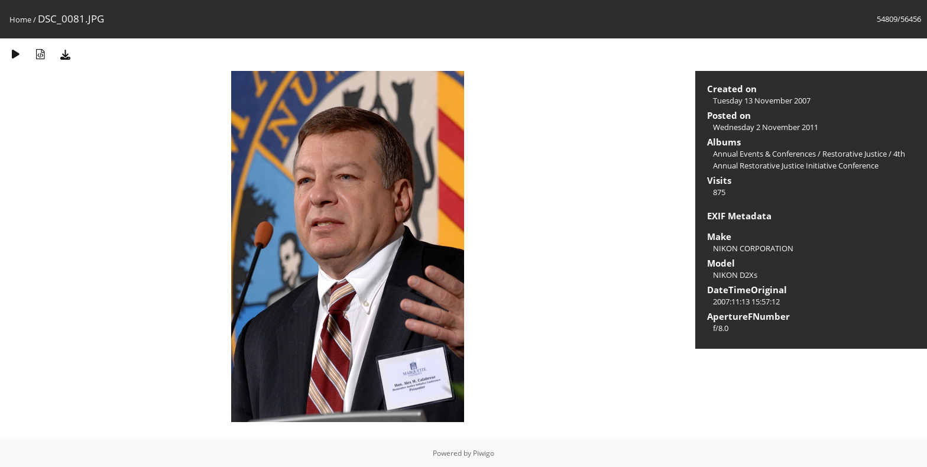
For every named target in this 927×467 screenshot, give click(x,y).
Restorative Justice (854, 153)
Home (20, 19)
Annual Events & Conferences (764, 153)
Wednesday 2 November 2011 (765, 127)
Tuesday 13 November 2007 (762, 100)
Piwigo (483, 453)
